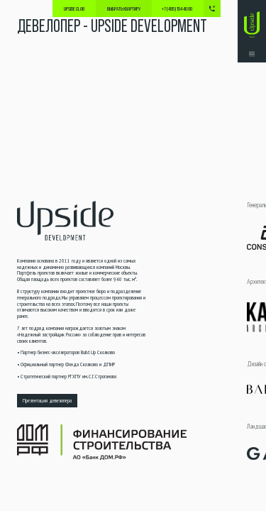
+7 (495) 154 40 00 (177, 8)
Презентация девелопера (47, 400)
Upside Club (74, 8)
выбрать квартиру (123, 8)
